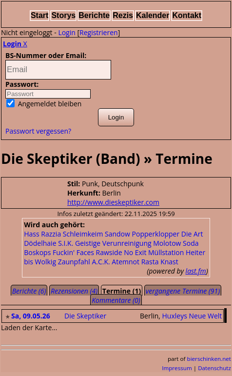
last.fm (196, 271)
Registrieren (98, 32)
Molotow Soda (175, 243)
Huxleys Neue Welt (192, 315)
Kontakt (186, 15)
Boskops (37, 252)
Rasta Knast (159, 261)
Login (66, 32)
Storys (63, 15)
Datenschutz (214, 368)
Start (39, 15)
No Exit (135, 252)
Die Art (192, 233)
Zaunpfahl (74, 261)
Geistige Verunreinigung (113, 243)
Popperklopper (156, 233)
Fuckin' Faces (73, 252)
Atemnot (125, 261)
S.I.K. (65, 243)
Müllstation (166, 252)
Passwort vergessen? (38, 131)
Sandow (117, 233)
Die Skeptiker (85, 315)
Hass (31, 233)
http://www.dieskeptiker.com (113, 202)
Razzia (51, 233)
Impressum (177, 368)
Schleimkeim (83, 233)
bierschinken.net (209, 358)
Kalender (152, 15)
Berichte (94, 15)
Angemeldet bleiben (43, 103)
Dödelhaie (40, 243)
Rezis (123, 15)
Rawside (109, 252)
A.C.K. (101, 261)
